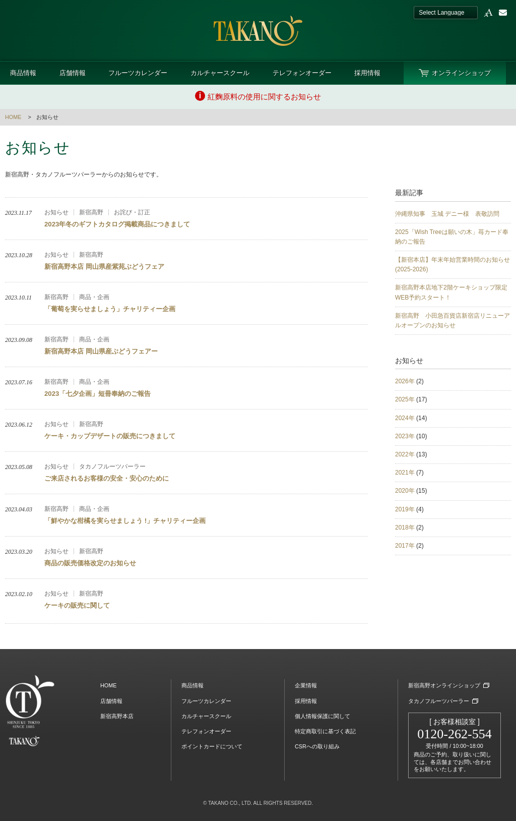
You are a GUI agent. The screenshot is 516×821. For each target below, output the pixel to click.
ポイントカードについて (211, 746)
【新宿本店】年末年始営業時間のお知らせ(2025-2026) (452, 264)
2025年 (405, 399)
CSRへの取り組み (317, 746)
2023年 (405, 436)
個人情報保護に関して (322, 716)
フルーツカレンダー (137, 73)
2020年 (405, 490)
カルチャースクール (219, 73)
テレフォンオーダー (302, 73)
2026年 (405, 381)
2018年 (405, 527)
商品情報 (23, 73)
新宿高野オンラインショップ (444, 685)
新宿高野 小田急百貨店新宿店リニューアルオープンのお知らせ (452, 320)
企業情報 (306, 685)
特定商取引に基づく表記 (325, 731)
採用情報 (367, 73)
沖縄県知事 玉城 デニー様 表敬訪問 (447, 213)
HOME (13, 117)
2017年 (405, 545)
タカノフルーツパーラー (438, 701)
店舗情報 (72, 73)
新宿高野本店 (117, 716)
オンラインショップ (461, 73)
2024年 (405, 418)
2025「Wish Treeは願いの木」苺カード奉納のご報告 (451, 236)
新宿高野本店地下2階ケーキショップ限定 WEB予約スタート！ (453, 292)
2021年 (405, 472)
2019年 (405, 509)
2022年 (405, 454)
